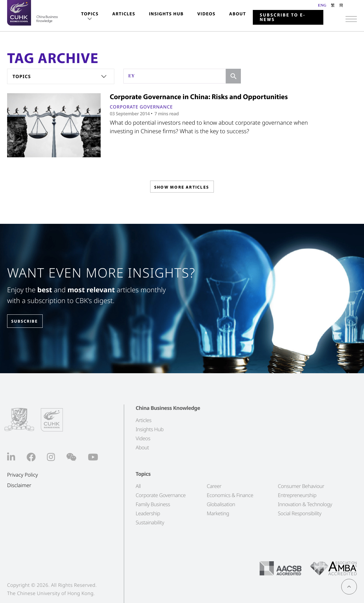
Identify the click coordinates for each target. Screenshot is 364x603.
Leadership (148, 513)
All (138, 486)
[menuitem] (89, 16)
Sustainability (150, 522)
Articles (123, 14)
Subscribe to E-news (282, 17)
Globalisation (221, 504)
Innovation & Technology (305, 504)
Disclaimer (19, 486)
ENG (322, 5)
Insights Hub (166, 14)
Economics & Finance (230, 495)
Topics (89, 14)
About (237, 14)
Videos (206, 14)
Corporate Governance (141, 107)
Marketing (218, 513)
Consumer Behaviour (301, 486)
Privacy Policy (22, 475)
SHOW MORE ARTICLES (181, 188)
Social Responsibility (299, 513)
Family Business (153, 504)
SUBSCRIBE (28, 321)
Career (214, 486)
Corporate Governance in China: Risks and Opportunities (199, 96)
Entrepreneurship (297, 495)
